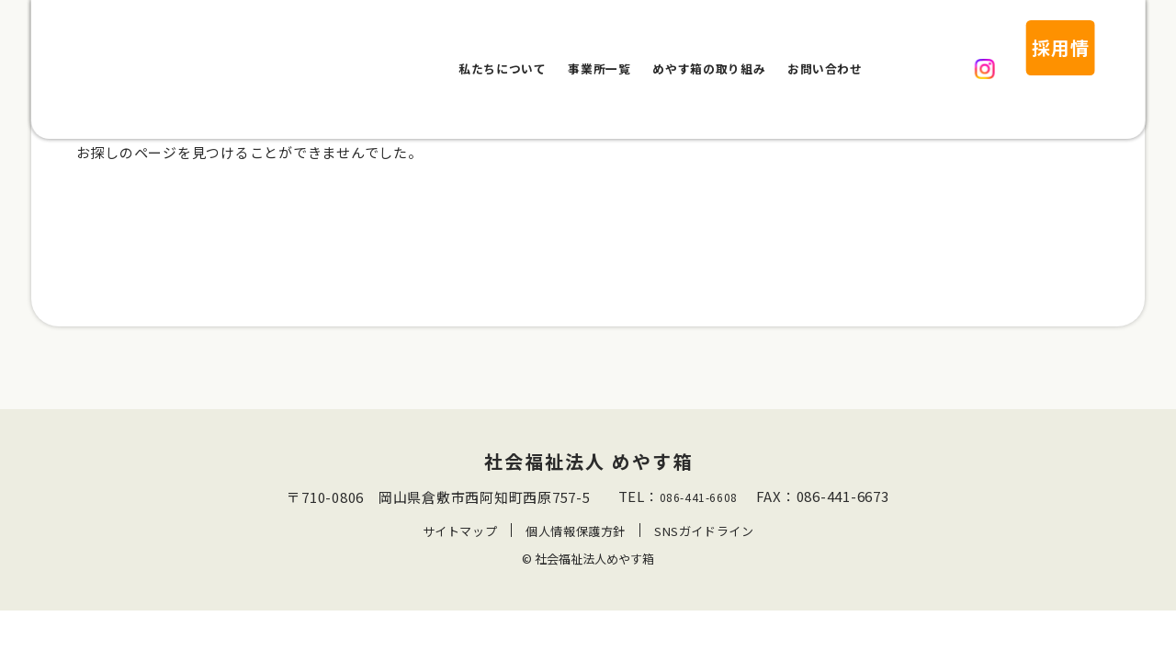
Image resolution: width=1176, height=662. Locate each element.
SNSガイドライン (704, 556)
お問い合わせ (825, 47)
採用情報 (1018, 47)
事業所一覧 (599, 47)
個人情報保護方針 (575, 556)
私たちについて (502, 47)
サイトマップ (459, 556)
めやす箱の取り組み (708, 47)
